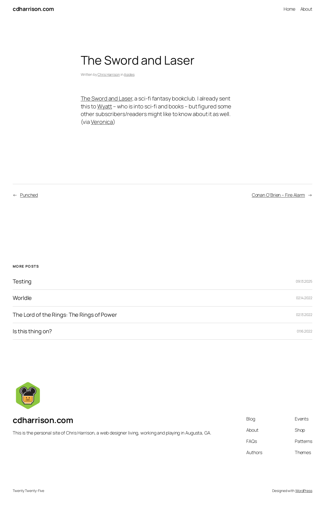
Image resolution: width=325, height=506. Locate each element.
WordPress (303, 490)
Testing (22, 281)
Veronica (102, 122)
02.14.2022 (304, 297)
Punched (29, 195)
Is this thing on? (32, 331)
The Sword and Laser (106, 98)
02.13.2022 (304, 314)
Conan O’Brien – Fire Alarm (278, 195)
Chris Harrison (109, 74)
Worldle (22, 298)
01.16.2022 (304, 331)
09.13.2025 (304, 281)
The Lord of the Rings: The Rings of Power (65, 315)
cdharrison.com (33, 9)
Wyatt (104, 106)
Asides (129, 74)
